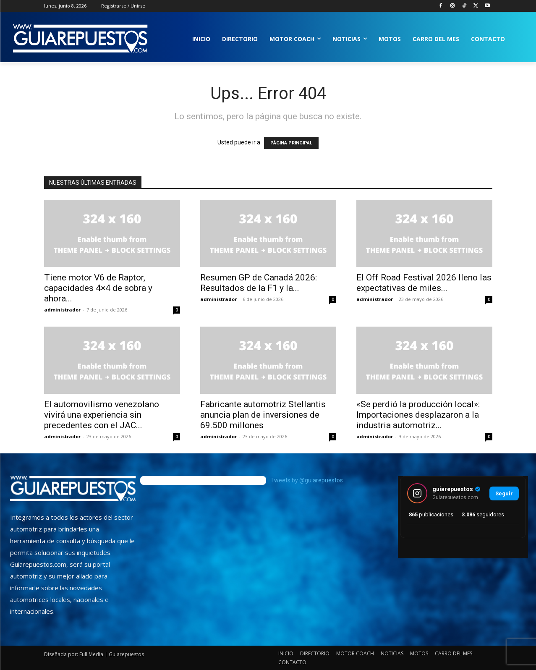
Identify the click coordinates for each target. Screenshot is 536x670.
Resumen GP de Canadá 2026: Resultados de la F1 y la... (258, 282)
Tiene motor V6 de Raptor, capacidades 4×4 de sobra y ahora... (98, 288)
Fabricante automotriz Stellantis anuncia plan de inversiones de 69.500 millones (263, 414)
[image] (73, 488)
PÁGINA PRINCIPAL (291, 143)
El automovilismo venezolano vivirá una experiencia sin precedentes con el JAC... (101, 414)
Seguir (504, 493)
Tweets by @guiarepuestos (306, 480)
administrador (62, 309)
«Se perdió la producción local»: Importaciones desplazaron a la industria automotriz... (418, 414)
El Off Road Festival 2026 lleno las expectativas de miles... (424, 282)
